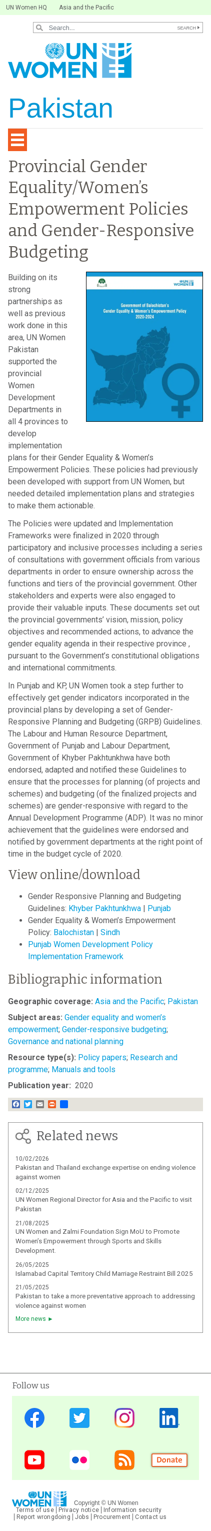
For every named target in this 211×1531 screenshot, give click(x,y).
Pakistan (183, 1001)
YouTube (34, 1459)
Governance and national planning (66, 1041)
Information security (133, 1509)
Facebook (34, 1417)
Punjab (159, 908)
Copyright (87, 1502)
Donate (169, 1459)
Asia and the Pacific (86, 7)
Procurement (112, 1516)
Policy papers (102, 1057)
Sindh (111, 932)
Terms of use (35, 1509)
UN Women (123, 1502)
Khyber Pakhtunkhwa (104, 908)
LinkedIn (169, 1417)
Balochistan (75, 932)
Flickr (79, 1459)
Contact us (150, 1516)
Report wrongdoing (43, 1516)
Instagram (124, 1417)
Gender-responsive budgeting (114, 1029)
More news (31, 1318)
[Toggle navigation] (17, 140)
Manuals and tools (84, 1069)
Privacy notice (78, 1509)
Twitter (79, 1417)
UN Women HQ (26, 7)
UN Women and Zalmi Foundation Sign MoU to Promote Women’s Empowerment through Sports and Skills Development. (98, 1241)
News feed (124, 1459)
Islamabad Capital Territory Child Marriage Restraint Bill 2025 (104, 1273)
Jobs (82, 1516)
